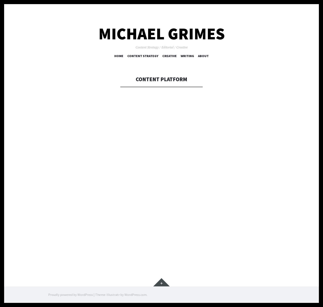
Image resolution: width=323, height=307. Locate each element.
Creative (169, 56)
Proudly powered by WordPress (70, 295)
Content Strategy (142, 56)
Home (118, 56)
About (203, 56)
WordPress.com (135, 295)
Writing (187, 56)
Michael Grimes (161, 34)
